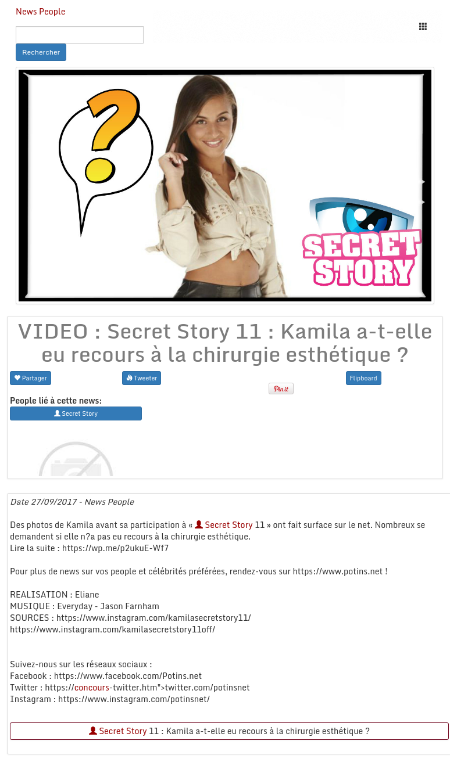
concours (91, 687)
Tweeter (142, 378)
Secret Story (224, 524)
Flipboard (363, 378)
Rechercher (41, 51)
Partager (30, 378)
